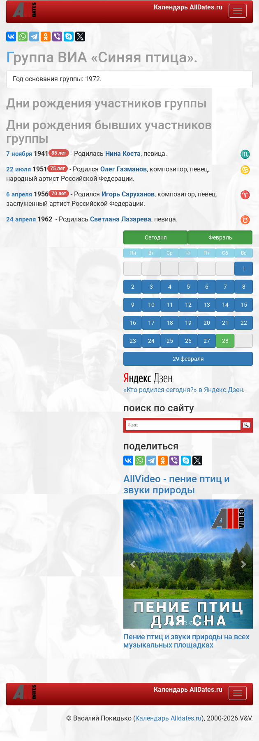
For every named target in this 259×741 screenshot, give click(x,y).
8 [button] (243, 286)
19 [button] (188, 322)
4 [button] (169, 286)
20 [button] (207, 322)
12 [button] (188, 304)
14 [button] (225, 304)
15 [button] (243, 304)
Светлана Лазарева (120, 219)
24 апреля (21, 219)
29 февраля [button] (188, 359)
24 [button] (151, 340)
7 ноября (19, 153)
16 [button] (133, 322)
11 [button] (169, 304)
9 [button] (132, 304)
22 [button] (243, 322)
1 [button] (243, 268)
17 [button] (151, 322)
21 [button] (225, 322)
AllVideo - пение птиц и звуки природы (176, 484)
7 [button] (225, 286)
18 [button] (169, 322)
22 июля (18, 169)
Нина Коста (123, 153)
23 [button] (133, 340)
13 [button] (207, 304)
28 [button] (225, 340)
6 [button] (206, 286)
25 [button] (169, 340)
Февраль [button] (220, 237)
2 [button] (132, 286)
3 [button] (151, 286)
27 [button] (207, 340)
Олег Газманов (123, 169)
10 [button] (151, 304)
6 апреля (19, 194)
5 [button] (188, 286)
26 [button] (188, 340)
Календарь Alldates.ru (168, 718)
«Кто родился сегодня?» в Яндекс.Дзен (183, 382)
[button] (133, 564)
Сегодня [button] (156, 237)
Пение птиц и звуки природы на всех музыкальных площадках (186, 640)
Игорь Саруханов (128, 194)
